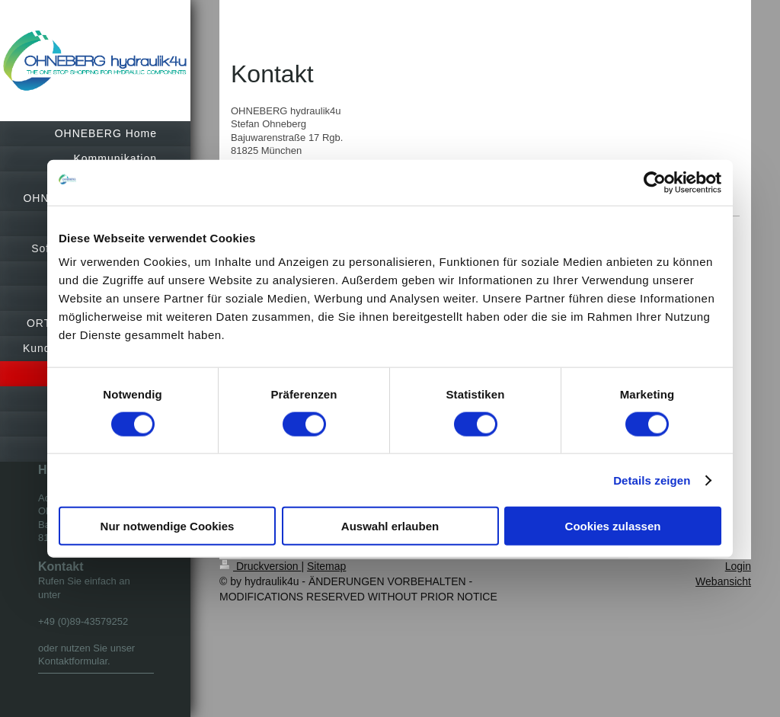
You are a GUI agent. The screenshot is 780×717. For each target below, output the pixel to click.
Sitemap (326, 566)
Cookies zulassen (613, 526)
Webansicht (723, 581)
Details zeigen (651, 479)
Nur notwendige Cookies (168, 526)
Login (738, 566)
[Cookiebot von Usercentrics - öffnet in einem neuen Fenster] (654, 182)
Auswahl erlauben (390, 526)
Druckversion (260, 566)
